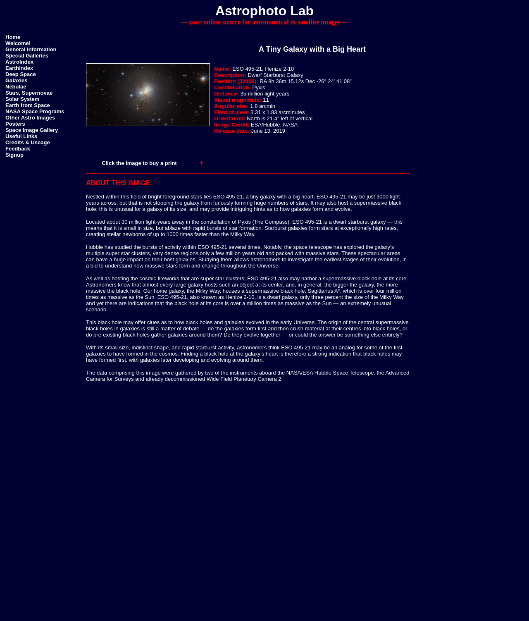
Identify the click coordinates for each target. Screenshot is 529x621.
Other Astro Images (30, 118)
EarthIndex (19, 68)
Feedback (17, 149)
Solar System (22, 99)
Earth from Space (27, 105)
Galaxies (16, 80)
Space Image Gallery (31, 130)
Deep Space (20, 74)
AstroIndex (19, 62)
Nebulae (15, 87)
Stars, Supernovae (28, 93)
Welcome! (18, 43)
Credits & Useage (27, 142)
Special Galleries (26, 56)
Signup (14, 155)
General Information (31, 49)
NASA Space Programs (34, 111)
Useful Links (21, 136)
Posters (15, 124)
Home (12, 37)
